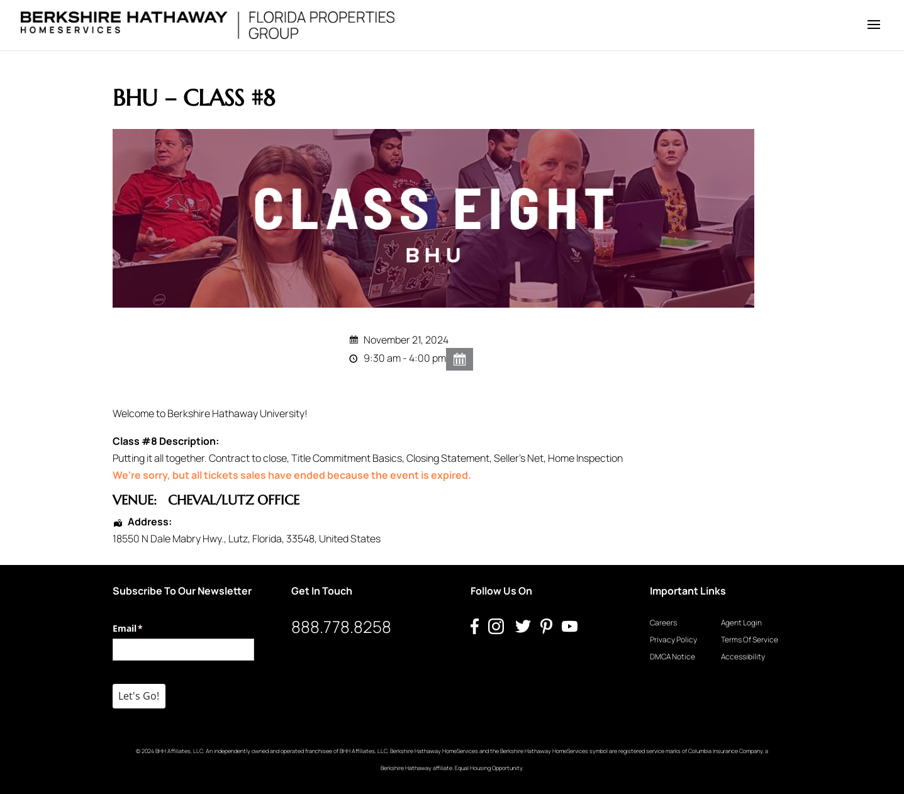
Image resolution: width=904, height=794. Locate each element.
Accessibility (743, 656)
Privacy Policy (673, 639)
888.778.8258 (341, 626)
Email (146, 628)
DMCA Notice (672, 656)
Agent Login (741, 622)
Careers (663, 622)
